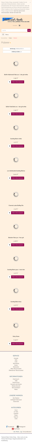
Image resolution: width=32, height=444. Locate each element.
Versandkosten (27, 431)
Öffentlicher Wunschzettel (16, 370)
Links (16, 361)
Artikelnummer (17, 48)
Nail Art (16, 417)
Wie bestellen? (16, 387)
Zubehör (16, 413)
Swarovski (16, 401)
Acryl (16, 410)
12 (17, 51)
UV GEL (16, 411)
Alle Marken (16, 398)
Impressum (16, 379)
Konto (16, 365)
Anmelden (15, 25)
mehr (16, 418)
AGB (16, 380)
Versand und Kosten (16, 384)
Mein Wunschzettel (16, 368)
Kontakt (16, 358)
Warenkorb (16, 363)
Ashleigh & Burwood (16, 399)
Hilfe (16, 360)
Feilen (16, 415)
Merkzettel (16, 367)
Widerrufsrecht (16, 386)
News (16, 389)
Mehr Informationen (17, 82)
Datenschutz (16, 382)
